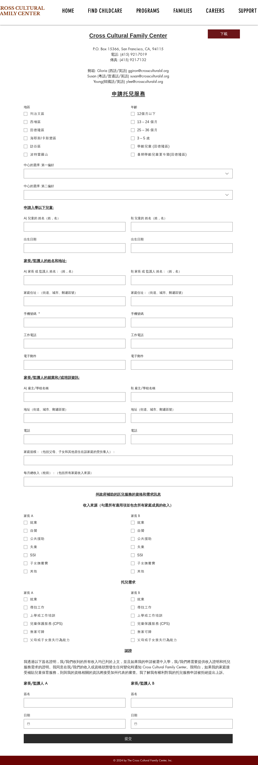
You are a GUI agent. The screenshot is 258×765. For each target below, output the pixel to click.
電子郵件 (30, 356)
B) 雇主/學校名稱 (143, 388)
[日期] (28, 724)
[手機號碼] (73, 322)
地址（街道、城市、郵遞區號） (46, 409)
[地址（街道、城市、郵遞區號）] (73, 418)
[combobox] (128, 173)
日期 (27, 715)
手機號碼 (32, 313)
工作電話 (30, 335)
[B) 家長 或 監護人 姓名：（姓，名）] (180, 280)
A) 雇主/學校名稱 (36, 388)
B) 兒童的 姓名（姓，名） (149, 218)
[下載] (224, 33)
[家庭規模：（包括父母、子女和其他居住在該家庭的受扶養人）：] (127, 460)
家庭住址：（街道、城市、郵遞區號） (51, 292)
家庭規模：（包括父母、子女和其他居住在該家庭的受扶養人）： (70, 451)
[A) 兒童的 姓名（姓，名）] (73, 226)
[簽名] (73, 702)
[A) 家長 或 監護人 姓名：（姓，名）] (73, 280)
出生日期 (30, 239)
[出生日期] (73, 248)
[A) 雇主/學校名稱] (73, 397)
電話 (27, 430)
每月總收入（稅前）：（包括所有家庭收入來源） (58, 473)
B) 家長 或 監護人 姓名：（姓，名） (156, 271)
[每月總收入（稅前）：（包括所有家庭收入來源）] (127, 481)
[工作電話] (73, 343)
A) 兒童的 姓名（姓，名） (42, 218)
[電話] (73, 439)
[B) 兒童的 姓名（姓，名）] (180, 226)
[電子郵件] (73, 364)
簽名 (27, 694)
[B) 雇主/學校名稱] (180, 397)
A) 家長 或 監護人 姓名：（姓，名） (49, 271)
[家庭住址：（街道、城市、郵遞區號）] (73, 301)
